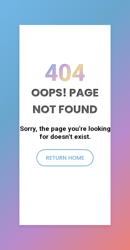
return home (65, 158)
